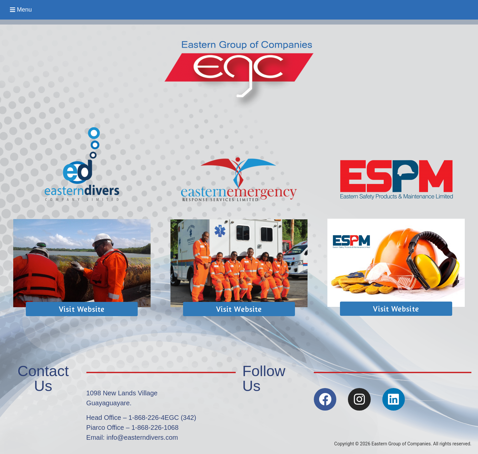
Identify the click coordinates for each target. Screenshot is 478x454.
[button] (20, 9)
